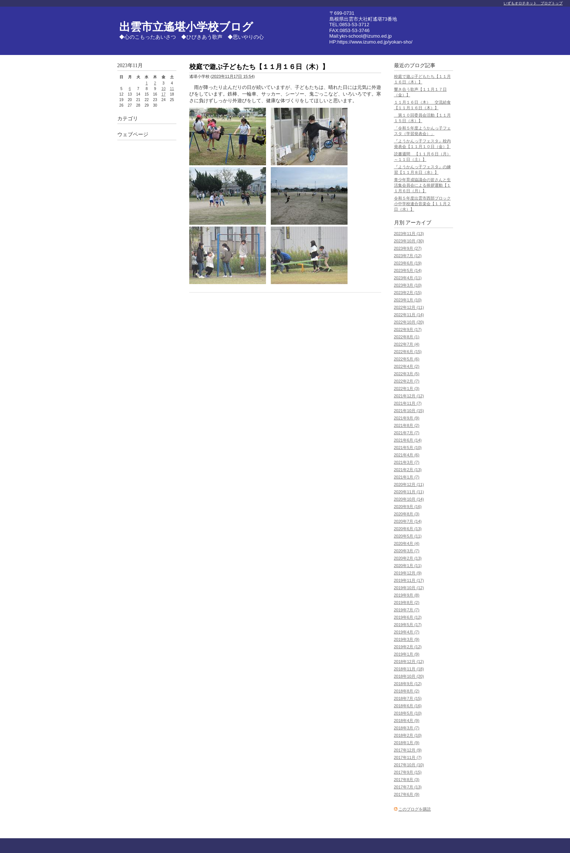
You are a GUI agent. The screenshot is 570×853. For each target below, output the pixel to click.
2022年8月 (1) (406, 337)
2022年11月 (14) (409, 314)
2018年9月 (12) (408, 683)
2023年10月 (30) (409, 241)
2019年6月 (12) (408, 617)
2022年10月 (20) (409, 322)
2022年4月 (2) (406, 366)
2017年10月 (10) (409, 765)
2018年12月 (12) (409, 661)
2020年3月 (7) (406, 551)
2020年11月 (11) (409, 492)
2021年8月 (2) (406, 425)
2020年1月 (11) (408, 565)
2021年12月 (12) (409, 396)
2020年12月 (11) (409, 484)
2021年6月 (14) (408, 440)
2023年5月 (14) (408, 270)
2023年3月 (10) (408, 285)
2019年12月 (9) (408, 573)
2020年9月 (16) (408, 506)
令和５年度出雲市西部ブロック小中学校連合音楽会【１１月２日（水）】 (422, 203)
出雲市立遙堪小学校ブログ (186, 27)
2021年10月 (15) (409, 410)
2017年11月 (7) (408, 757)
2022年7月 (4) (406, 344)
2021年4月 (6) (406, 455)
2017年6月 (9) (406, 794)
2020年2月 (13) (408, 558)
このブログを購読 (414, 809)
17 (164, 94)
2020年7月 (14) (408, 521)
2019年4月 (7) (406, 632)
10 (164, 89)
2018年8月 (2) (406, 691)
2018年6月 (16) (408, 706)
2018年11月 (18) (409, 669)
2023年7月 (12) (408, 255)
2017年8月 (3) (406, 779)
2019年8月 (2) (406, 602)
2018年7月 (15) (408, 698)
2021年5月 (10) (408, 447)
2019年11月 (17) (409, 580)
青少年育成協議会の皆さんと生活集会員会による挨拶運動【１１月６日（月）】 (422, 185)
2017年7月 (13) (408, 787)
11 (172, 89)
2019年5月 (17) (408, 624)
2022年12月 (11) (409, 307)
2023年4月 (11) (408, 278)
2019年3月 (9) (406, 639)
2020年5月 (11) (408, 536)
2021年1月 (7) (406, 477)
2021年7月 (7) (406, 433)
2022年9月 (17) (408, 329)
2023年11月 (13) (409, 233)
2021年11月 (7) (408, 403)
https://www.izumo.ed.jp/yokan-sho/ (374, 42)
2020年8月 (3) (406, 514)
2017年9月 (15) (408, 772)
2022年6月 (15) (408, 351)
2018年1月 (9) (406, 742)
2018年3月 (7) (406, 728)
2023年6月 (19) (408, 263)
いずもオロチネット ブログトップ (533, 3)
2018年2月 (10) (408, 735)
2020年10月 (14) (409, 499)
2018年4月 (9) (406, 720)
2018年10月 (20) (409, 676)
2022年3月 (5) (406, 374)
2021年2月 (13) (408, 469)
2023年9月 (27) (408, 248)
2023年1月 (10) (408, 300)
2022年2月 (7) (406, 381)
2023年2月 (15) (408, 292)
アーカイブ (418, 222)
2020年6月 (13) (408, 528)
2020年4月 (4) (406, 543)
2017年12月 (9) (408, 750)
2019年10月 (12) (409, 588)
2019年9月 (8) (406, 595)
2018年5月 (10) (408, 713)
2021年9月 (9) (406, 418)
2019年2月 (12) (408, 647)
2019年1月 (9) (406, 654)
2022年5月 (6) (406, 359)
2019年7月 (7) (406, 610)
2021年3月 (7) (406, 462)
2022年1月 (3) (406, 388)
